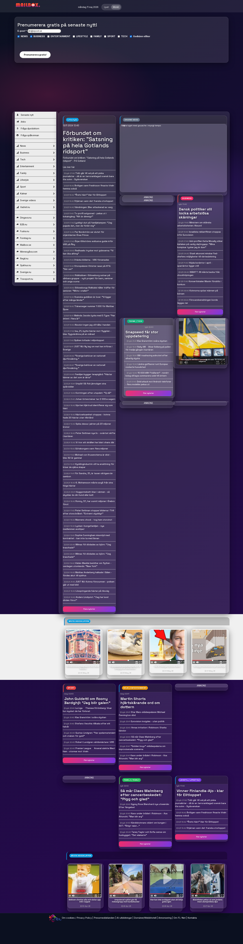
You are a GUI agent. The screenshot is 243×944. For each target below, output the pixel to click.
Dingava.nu (35, 217)
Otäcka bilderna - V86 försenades (91, 259)
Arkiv (21, 121)
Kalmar (35, 193)
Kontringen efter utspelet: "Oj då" (93, 392)
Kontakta (192, 917)
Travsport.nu (35, 279)
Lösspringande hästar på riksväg (92, 591)
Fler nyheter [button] (200, 312)
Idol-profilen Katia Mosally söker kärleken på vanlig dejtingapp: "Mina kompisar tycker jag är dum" (200, 244)
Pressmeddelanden (104, 917)
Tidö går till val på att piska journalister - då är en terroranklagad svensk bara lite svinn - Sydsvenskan (88, 176)
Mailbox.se (35, 244)
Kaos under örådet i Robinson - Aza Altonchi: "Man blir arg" (143, 757)
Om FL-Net (180, 917)
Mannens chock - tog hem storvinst (93, 519)
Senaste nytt (24, 115)
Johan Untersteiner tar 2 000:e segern (95, 399)
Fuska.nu (35, 231)
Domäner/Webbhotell (145, 917)
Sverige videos (35, 200)
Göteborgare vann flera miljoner (91, 448)
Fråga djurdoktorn (27, 128)
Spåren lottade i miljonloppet (89, 340)
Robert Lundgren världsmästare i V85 (94, 742)
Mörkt (116, 7)
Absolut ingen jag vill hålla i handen (92, 324)
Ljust (106, 7)
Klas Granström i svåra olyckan (152, 341)
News (35, 145)
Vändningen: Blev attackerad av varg (94, 207)
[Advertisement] (121, 88)
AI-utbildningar (124, 917)
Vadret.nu (35, 207)
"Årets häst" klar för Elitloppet (90, 194)
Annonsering (165, 917)
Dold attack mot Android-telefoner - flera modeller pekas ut (148, 383)
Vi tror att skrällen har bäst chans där (95, 442)
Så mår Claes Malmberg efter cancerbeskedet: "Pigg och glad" (140, 738)
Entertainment (35, 166)
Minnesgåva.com (35, 251)
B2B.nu (35, 224)
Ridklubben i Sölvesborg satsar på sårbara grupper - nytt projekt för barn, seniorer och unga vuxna (88, 278)
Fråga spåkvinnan (27, 135)
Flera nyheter (89, 609)
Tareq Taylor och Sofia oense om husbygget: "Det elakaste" (142, 833)
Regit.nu (35, 258)
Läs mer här (69, 167)
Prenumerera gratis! (35, 54)
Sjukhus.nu (35, 265)
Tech (35, 159)
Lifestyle (35, 179)
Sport (35, 186)
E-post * (22, 31)
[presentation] (35, 43)
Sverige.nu (35, 272)
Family (35, 173)
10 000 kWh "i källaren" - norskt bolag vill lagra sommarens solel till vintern (147, 374)
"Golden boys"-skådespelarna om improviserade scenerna (142, 748)
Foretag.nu (35, 238)
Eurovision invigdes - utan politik (147, 721)
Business (35, 152)
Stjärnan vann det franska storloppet (93, 201)
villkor (147, 36)
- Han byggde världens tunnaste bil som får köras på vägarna (202, 360)
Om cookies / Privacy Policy (77, 917)
